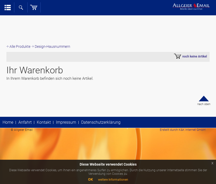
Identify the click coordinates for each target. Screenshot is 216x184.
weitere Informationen (113, 179)
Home (8, 122)
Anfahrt (25, 122)
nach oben (203, 104)
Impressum (66, 122)
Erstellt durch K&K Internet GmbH (182, 130)
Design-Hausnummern (52, 46)
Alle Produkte (19, 46)
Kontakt (44, 122)
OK (90, 179)
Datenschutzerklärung (101, 122)
